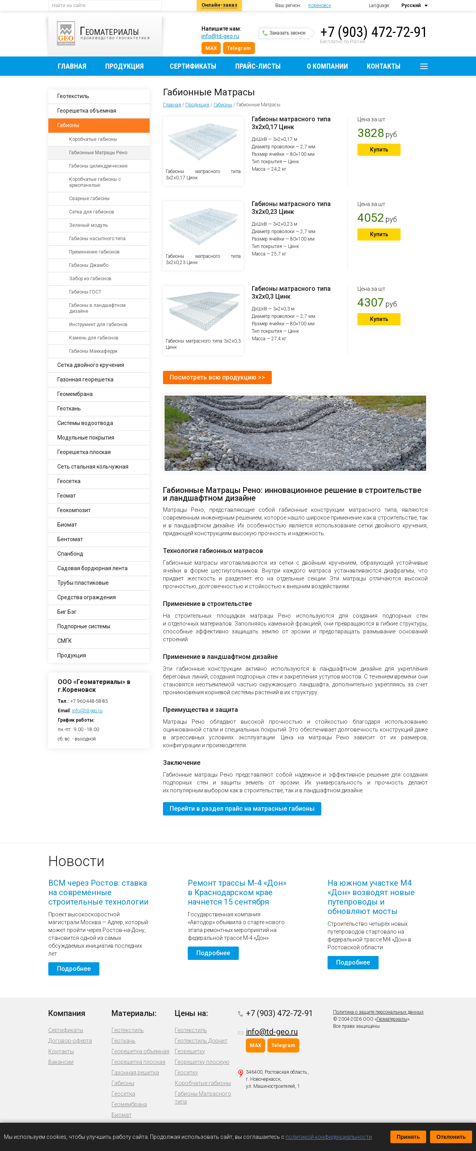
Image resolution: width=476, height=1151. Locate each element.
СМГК (64, 641)
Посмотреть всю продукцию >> (217, 377)
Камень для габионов (94, 338)
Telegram (239, 48)
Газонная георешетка (85, 379)
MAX (211, 48)
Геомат (66, 496)
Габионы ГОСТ (85, 292)
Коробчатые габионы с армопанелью (95, 182)
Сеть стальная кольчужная (92, 466)
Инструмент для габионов (98, 324)
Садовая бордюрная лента (92, 568)
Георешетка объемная (86, 111)
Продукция (124, 66)
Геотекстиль (73, 96)
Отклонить (451, 1137)
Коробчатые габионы (93, 139)
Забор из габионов (90, 278)
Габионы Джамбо (88, 265)
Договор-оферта (70, 1041)
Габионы (223, 105)
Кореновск (319, 5)
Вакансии (60, 1062)
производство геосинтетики (109, 33)
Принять (408, 1137)
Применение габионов (94, 252)
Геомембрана (75, 394)
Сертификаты (193, 66)
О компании (327, 66)
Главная (72, 66)
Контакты (384, 66)
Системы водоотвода (85, 423)
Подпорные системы (83, 626)
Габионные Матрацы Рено (98, 152)
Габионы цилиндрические (98, 166)
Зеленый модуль (88, 225)
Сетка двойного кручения (90, 365)
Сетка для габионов (91, 212)
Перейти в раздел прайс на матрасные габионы (242, 808)
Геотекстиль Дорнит (201, 1041)
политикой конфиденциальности (329, 1137)
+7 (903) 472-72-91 (374, 32)
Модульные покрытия (85, 437)
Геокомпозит (74, 510)
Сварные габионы (89, 198)
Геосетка (69, 481)
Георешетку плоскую (202, 1062)
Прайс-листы (258, 66)
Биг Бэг (67, 612)
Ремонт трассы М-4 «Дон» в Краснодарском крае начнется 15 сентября (237, 892)
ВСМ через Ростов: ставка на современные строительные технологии (98, 892)
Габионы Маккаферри (93, 351)
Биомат (67, 525)
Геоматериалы (392, 1019)
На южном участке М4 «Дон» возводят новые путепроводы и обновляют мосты (371, 897)
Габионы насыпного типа (97, 238)
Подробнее (74, 968)
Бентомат (70, 539)
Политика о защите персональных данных (378, 1012)
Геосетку (186, 1072)
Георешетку (190, 1051)
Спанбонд (70, 554)
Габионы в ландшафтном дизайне (97, 308)
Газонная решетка (135, 1072)
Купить (379, 149)
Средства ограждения (86, 597)
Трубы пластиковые (83, 583)
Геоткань (69, 408)
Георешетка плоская (84, 452)
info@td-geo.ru (220, 36)
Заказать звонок (284, 33)
